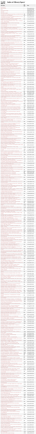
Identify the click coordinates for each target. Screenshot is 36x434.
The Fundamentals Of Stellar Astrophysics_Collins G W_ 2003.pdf (10, 357)
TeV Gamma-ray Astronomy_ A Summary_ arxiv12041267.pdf (10, 352)
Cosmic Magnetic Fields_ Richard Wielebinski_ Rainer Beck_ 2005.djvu (11, 113)
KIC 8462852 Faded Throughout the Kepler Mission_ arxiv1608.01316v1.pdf (12, 14)
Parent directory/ (3, 7)
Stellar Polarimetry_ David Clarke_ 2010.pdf (7, 345)
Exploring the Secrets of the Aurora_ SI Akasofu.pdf (8, 173)
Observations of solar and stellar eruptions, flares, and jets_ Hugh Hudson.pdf (12, 250)
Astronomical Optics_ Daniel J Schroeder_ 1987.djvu (8, 88)
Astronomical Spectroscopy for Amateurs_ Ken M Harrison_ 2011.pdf (11, 93)
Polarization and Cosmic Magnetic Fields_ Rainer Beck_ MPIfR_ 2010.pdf (11, 291)
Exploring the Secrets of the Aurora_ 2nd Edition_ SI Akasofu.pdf (10, 171)
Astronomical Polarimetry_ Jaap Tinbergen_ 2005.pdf (8, 91)
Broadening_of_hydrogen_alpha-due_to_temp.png (8, 103)
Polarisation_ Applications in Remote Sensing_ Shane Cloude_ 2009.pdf (11, 290)
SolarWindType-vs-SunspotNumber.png (6, 333)
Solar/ (2, 9)
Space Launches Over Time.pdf (5, 335)
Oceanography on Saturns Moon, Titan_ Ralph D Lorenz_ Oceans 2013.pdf (11, 253)
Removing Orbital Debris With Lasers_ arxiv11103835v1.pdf (9, 316)
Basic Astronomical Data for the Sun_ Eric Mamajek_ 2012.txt (10, 100)
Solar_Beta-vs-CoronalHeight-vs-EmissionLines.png (8, 334)
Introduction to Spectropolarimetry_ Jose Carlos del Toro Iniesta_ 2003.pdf (11, 209)
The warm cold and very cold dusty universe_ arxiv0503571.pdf (10, 394)
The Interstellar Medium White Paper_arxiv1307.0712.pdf (9, 363)
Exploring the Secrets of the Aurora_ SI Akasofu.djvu (8, 172)
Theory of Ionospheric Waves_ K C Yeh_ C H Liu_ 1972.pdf (9, 395)
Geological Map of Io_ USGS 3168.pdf (6, 187)
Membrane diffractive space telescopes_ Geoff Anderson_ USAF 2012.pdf (11, 229)
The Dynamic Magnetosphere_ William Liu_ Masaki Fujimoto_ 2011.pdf (11, 353)
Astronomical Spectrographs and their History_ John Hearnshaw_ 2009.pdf (11, 92)
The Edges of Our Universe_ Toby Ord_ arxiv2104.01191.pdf (9, 354)
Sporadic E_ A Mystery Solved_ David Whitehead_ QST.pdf (9, 342)
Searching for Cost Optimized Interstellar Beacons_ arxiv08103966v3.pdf (11, 321)
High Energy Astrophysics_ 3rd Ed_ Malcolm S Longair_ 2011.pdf (10, 201)
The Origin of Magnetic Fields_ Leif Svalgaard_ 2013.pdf (9, 369)
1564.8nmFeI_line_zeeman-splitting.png (6, 15)
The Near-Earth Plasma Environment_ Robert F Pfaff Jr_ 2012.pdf (10, 368)
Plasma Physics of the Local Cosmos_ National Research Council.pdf (10, 280)
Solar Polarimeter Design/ (4, 10)
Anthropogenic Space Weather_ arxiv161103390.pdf (8, 74)
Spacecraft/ (2, 11)
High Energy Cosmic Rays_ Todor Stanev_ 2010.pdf (8, 202)
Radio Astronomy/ (3, 8)
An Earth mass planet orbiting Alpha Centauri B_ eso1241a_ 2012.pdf (11, 67)
